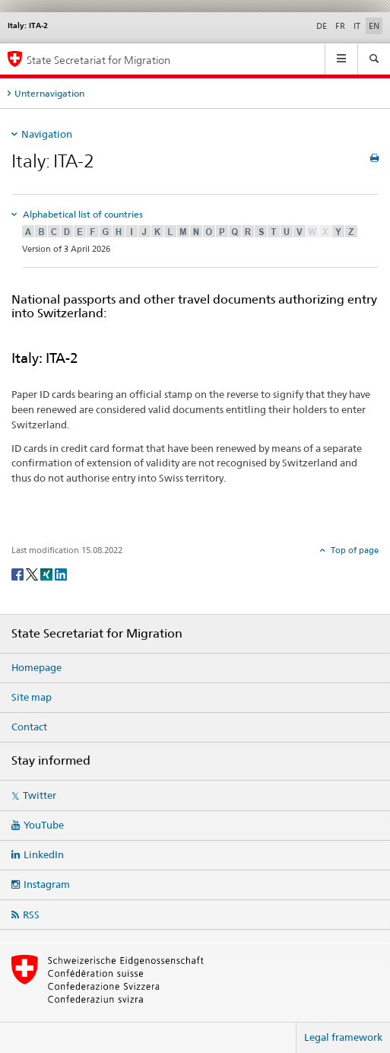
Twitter (39, 795)
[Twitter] (33, 573)
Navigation (46, 134)
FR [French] (340, 26)
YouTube (44, 825)
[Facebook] (18, 573)
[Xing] (47, 573)
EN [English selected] (374, 26)
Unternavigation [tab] (49, 93)
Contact (29, 727)
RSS (31, 914)
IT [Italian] (357, 26)
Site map (31, 697)
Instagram (47, 884)
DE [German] (321, 26)
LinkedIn (44, 854)
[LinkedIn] (61, 573)
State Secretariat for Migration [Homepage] (98, 59)
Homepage (36, 667)
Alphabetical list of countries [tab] (82, 214)
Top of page (353, 550)
